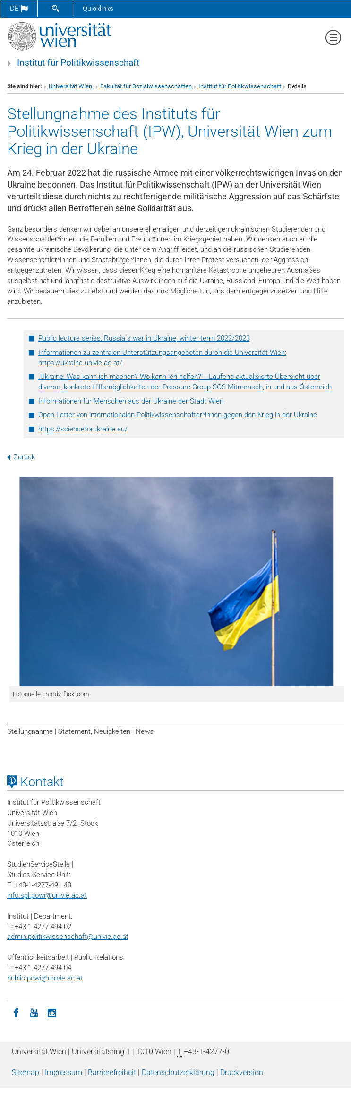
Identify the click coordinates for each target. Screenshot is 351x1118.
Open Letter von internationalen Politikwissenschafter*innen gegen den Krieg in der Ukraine (177, 415)
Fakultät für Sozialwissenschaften (146, 86)
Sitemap (25, 1072)
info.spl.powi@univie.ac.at (47, 895)
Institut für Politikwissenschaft (78, 63)
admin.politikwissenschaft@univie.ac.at (67, 936)
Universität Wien (71, 86)
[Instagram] (52, 1012)
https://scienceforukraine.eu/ (83, 429)
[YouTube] (34, 1012)
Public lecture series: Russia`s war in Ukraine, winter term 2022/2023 (144, 338)
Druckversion (241, 1072)
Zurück (21, 457)
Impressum (63, 1072)
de (19, 8)
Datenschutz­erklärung (178, 1072)
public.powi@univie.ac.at (45, 978)
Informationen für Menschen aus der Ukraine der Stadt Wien (130, 401)
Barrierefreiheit (112, 1072)
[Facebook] (16, 1012)
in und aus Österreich (299, 387)
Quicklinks (98, 8)
